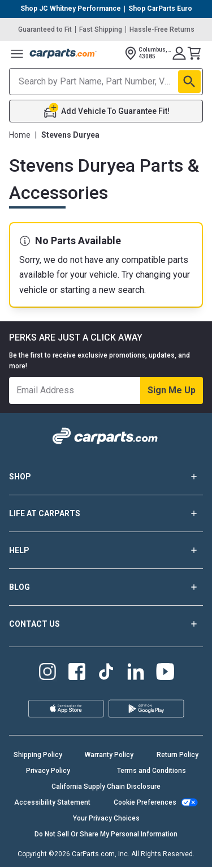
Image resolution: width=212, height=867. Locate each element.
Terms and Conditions (151, 771)
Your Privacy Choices (106, 818)
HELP (106, 550)
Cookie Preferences (145, 802)
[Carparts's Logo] (63, 53)
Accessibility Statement (52, 802)
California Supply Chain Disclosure (106, 786)
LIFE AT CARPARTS (106, 513)
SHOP (106, 477)
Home (20, 134)
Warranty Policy (109, 755)
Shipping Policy (38, 755)
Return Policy (177, 755)
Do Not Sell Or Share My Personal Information (106, 834)
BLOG (106, 587)
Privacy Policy (48, 771)
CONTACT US (106, 624)
